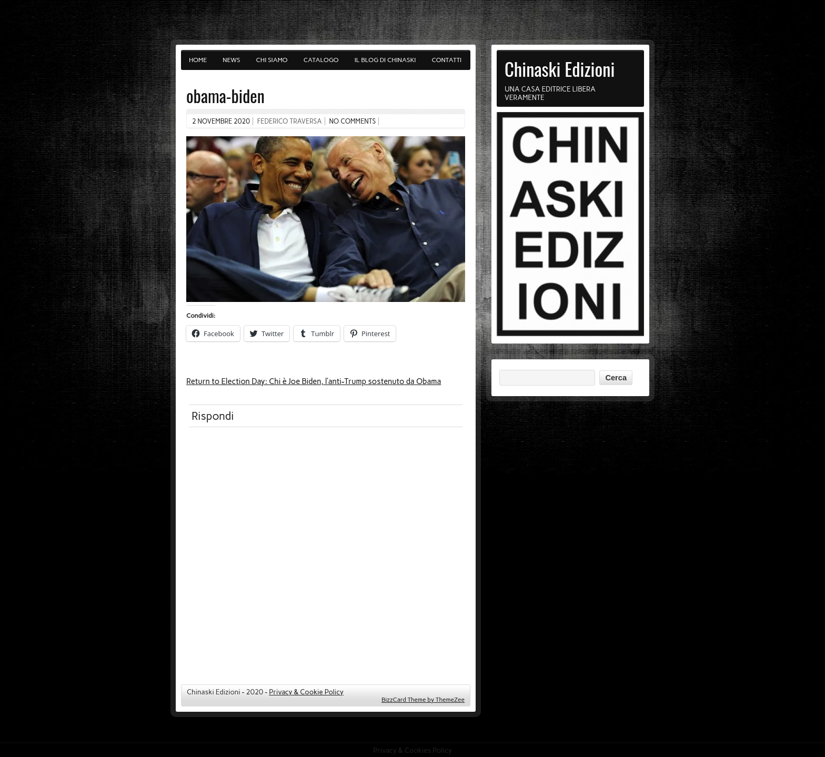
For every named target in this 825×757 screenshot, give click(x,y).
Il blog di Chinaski (385, 60)
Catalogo (321, 60)
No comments (352, 121)
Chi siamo (272, 60)
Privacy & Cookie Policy (306, 692)
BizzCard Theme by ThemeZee (423, 699)
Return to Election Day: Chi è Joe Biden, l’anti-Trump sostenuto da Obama (313, 381)
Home (198, 60)
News (231, 60)
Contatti (447, 60)
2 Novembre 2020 (221, 121)
